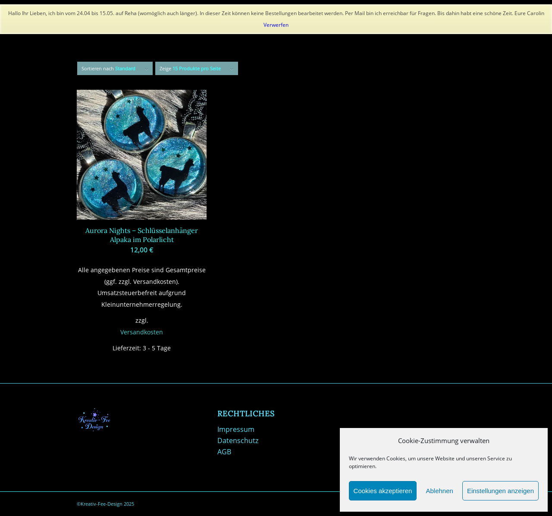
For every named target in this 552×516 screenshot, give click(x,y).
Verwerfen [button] (276, 24)
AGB (224, 451)
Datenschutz (237, 440)
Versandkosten (141, 332)
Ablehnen (439, 490)
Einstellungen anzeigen (500, 490)
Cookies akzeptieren (383, 490)
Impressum (235, 429)
